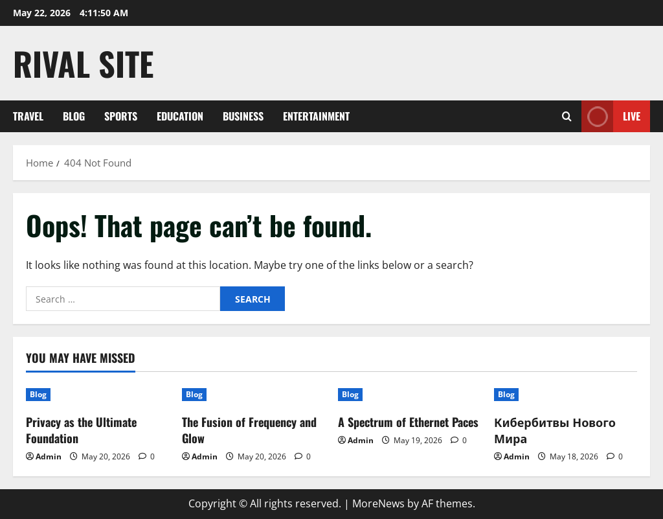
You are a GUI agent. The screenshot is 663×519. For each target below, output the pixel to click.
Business (243, 116)
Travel (28, 116)
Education (180, 116)
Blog (74, 116)
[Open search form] (567, 116)
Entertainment (316, 116)
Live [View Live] (610, 116)
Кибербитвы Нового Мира (555, 429)
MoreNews (378, 503)
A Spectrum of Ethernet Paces (408, 421)
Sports (120, 116)
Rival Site (83, 63)
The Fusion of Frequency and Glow (249, 429)
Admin (49, 456)
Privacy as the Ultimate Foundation (81, 429)
